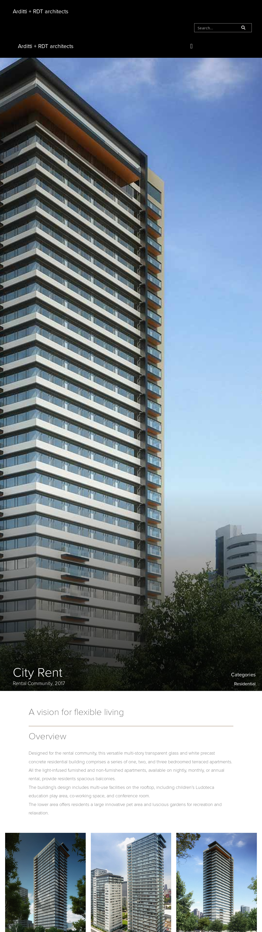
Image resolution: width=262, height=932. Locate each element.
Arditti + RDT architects (40, 11)
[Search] (243, 28)
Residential (245, 684)
